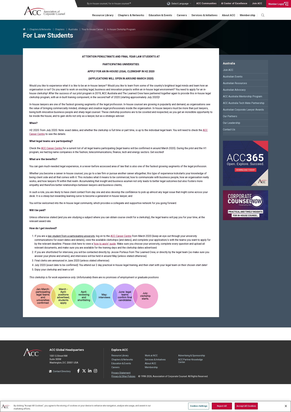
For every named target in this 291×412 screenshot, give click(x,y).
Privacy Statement (120, 372)
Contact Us (229, 129)
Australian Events (232, 76)
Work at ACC (151, 355)
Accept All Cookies (246, 406)
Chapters (59, 29)
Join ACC (257, 3)
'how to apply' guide (105, 243)
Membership (247, 15)
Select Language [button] (180, 3)
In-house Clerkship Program (121, 29)
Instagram (95, 370)
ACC (33, 352)
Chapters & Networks (128, 15)
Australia (73, 29)
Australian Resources (235, 83)
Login (275, 3)
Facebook (78, 370)
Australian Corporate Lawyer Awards (243, 109)
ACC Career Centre (52, 148)
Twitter (84, 370)
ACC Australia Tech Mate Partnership (243, 103)
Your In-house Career (92, 29)
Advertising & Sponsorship (191, 355)
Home (24, 29)
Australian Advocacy (234, 89)
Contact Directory (62, 371)
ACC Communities (207, 3)
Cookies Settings (198, 406)
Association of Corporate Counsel (45, 11)
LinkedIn (89, 370)
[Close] (285, 406)
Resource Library (99, 15)
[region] (145, 406)
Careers (180, 15)
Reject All (222, 406)
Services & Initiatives (203, 15)
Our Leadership (231, 122)
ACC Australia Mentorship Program (242, 96)
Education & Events (158, 15)
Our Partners (230, 116)
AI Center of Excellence (234, 3)
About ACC (227, 15)
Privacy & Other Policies (123, 376)
